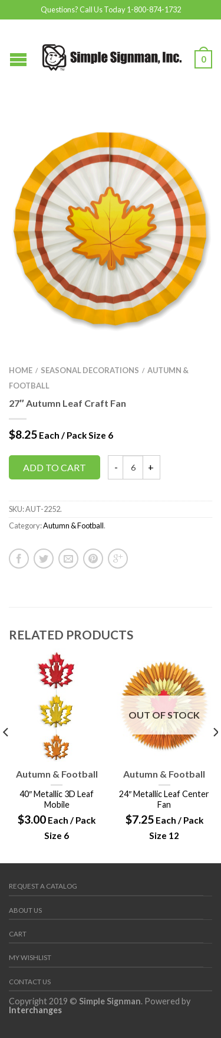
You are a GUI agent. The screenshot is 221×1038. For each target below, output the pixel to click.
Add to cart (54, 467)
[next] (214, 755)
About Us (25, 910)
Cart (18, 934)
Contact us (30, 981)
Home (20, 370)
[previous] (6, 755)
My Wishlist (30, 957)
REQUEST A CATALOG (43, 886)
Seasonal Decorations (90, 370)
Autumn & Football (73, 525)
